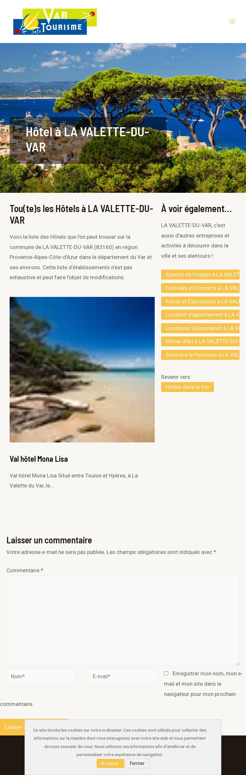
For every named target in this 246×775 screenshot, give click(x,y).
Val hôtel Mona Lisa (39, 458)
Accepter (110, 763)
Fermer (137, 763)
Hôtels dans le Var (187, 387)
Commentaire (24, 570)
